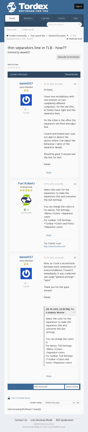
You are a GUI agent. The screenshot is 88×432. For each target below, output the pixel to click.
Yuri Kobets (26, 183)
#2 (75, 184)
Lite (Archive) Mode (41, 420)
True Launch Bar (37, 36)
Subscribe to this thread (68, 57)
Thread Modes (71, 74)
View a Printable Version (20, 398)
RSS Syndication (64, 420)
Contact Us (21, 420)
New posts (11, 29)
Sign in (79, 6)
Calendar (45, 18)
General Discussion (57, 36)
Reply (48, 172)
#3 (75, 258)
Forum (12, 18)
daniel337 (26, 83)
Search (61, 18)
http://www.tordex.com (54, 246)
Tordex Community (18, 36)
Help (76, 18)
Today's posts (28, 29)
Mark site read (74, 39)
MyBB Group (59, 427)
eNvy (51, 424)
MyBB (36, 427)
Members (28, 18)
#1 (75, 84)
